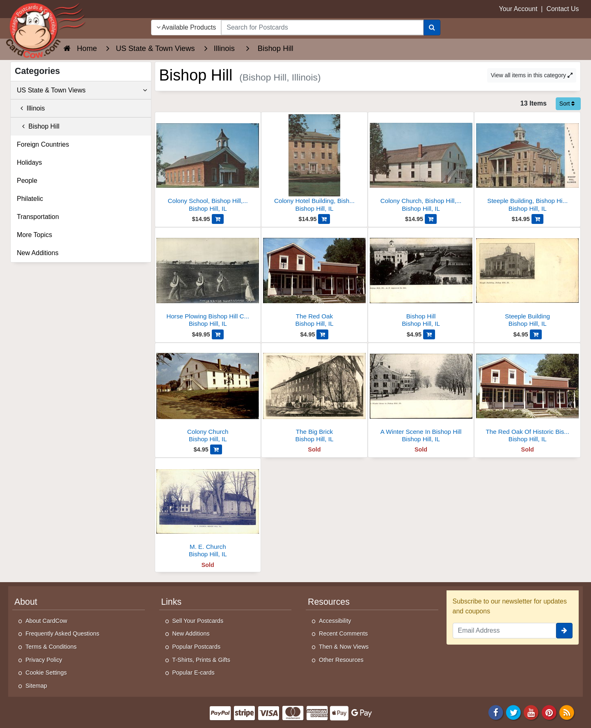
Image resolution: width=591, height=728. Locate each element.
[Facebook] (495, 712)
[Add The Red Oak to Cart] (322, 334)
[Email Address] (505, 630)
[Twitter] (513, 712)
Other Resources (341, 660)
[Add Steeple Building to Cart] (536, 334)
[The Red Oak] (314, 279)
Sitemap (36, 685)
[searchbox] (322, 27)
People (27, 180)
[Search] (432, 27)
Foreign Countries (43, 144)
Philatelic (30, 198)
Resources (329, 602)
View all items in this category (532, 75)
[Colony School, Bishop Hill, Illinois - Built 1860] (208, 164)
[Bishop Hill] (421, 279)
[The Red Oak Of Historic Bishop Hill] (527, 395)
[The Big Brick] (314, 395)
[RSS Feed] (566, 712)
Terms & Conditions (51, 646)
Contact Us (562, 8)
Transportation (38, 216)
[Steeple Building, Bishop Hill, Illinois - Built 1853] (527, 164)
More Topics (34, 234)
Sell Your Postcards (198, 620)
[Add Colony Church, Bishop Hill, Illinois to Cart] (431, 219)
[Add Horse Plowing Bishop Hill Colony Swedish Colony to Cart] (218, 334)
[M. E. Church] (208, 510)
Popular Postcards (196, 646)
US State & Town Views (82, 90)
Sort (567, 103)
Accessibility (335, 620)
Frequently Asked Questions (62, 633)
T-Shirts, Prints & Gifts (201, 660)
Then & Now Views (344, 646)
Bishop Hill (38, 126)
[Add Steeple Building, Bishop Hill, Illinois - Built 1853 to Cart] (537, 219)
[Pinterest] (549, 712)
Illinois (31, 108)
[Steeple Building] (527, 279)
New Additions (37, 252)
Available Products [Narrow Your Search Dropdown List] (186, 27)
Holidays (29, 162)
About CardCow (46, 620)
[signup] (564, 630)
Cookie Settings (46, 672)
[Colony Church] (208, 395)
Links (171, 602)
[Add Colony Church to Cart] (216, 449)
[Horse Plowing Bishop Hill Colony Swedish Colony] (208, 279)
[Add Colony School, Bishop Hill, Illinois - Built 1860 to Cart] (218, 219)
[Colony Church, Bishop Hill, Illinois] (421, 164)
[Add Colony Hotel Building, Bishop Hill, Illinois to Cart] (324, 219)
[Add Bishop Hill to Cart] (429, 334)
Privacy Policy (43, 660)
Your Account (518, 8)
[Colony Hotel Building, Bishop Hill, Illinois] (314, 164)
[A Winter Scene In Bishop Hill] (421, 395)
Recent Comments (343, 633)
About (25, 602)
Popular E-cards (193, 672)
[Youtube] (531, 712)
